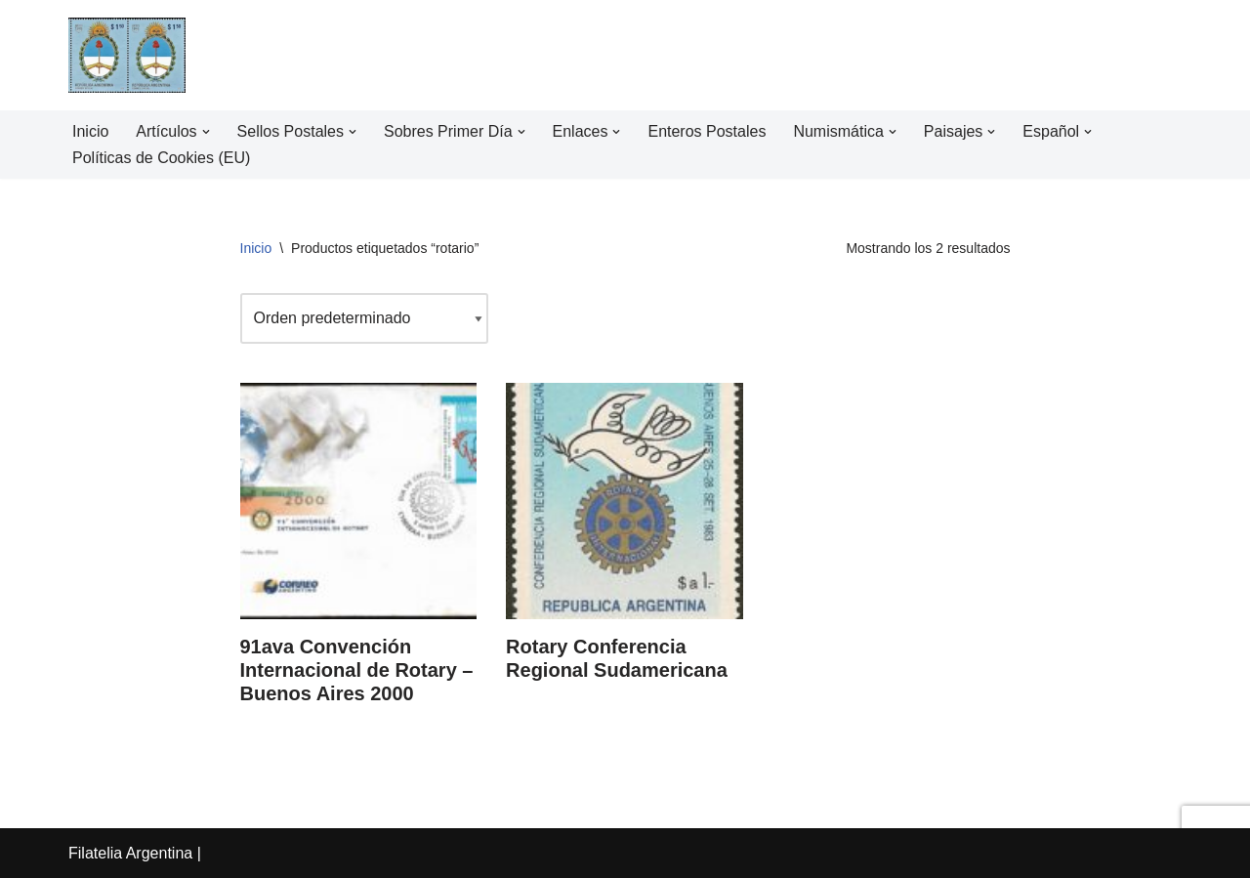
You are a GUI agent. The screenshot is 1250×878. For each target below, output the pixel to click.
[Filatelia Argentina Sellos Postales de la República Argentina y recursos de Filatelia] (127, 55)
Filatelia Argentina (130, 853)
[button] (206, 132)
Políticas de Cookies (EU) (161, 157)
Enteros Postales (707, 131)
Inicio (90, 131)
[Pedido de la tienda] (364, 318)
